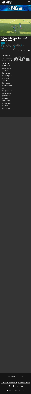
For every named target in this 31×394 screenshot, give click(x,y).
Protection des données (9, 382)
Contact (19, 377)
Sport (3, 43)
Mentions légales (24, 382)
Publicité (11, 377)
